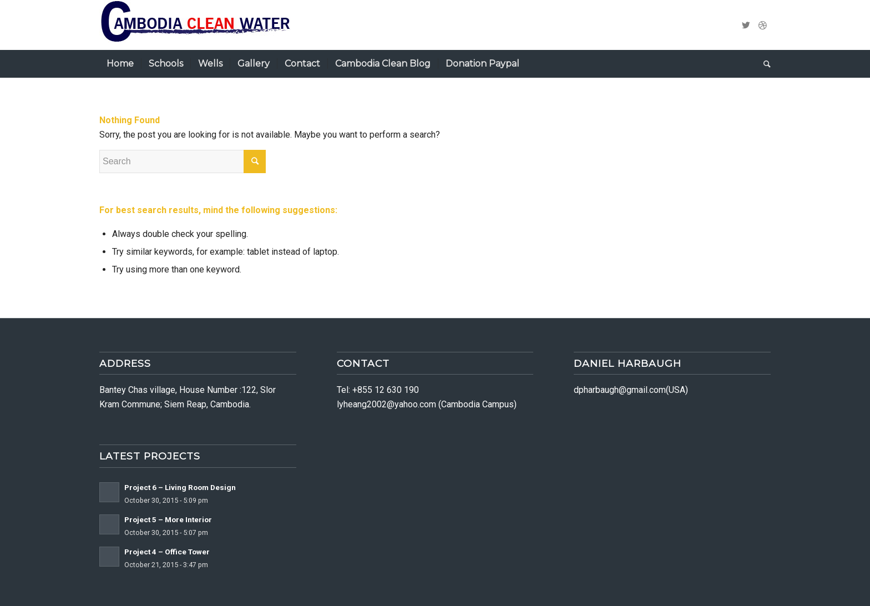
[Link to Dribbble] (762, 25)
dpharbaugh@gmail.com (620, 390)
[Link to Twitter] (745, 25)
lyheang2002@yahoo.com (386, 404)
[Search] (763, 64)
